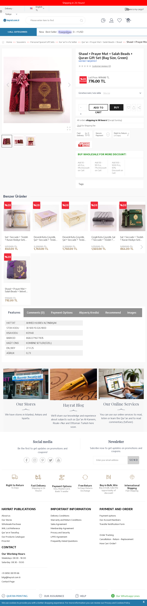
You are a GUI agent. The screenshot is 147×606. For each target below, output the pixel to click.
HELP (83, 595)
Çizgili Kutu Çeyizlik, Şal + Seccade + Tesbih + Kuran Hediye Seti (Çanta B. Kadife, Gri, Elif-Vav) (103, 238)
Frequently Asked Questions (64, 541)
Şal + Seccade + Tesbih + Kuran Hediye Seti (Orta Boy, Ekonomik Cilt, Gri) (16, 238)
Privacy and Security (60, 532)
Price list (6, 541)
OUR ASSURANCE (54, 595)
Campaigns (64, 31)
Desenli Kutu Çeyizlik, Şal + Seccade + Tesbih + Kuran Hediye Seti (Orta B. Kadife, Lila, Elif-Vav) (46, 238)
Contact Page (8, 581)
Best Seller (51, 31)
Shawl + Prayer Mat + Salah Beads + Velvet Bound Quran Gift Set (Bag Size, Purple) (15, 290)
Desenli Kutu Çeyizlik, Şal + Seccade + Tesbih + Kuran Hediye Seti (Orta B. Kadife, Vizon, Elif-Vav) (74, 238)
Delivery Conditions (60, 515)
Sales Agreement (59, 524)
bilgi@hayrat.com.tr (11, 577)
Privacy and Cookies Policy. (117, 602)
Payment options (108, 515)
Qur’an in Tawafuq (10, 532)
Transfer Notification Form (112, 524)
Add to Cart (98, 108)
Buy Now (116, 108)
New (41, 31)
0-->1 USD (78, 31)
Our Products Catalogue (13, 536)
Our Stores (7, 520)
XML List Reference (11, 528)
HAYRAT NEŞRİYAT (88, 61)
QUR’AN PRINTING (17, 595)
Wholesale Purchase (11, 524)
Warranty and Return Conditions (66, 520)
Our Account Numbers (110, 520)
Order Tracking (107, 535)
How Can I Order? (108, 543)
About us (6, 515)
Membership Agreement (62, 528)
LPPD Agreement (59, 536)
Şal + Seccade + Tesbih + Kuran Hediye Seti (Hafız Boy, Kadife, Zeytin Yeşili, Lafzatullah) (131, 238)
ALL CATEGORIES (18, 32)
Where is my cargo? (135, 9)
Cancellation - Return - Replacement (116, 539)
